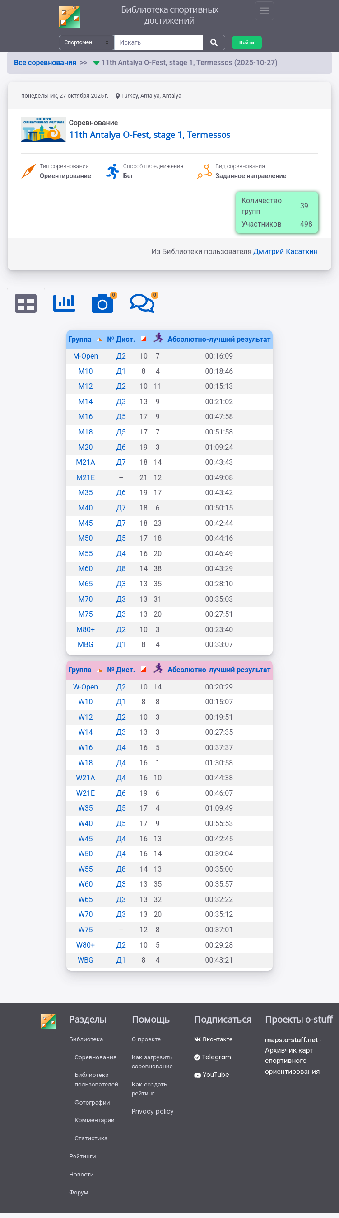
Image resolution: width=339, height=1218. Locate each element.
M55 (86, 553)
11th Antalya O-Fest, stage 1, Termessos (149, 134)
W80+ (85, 945)
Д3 (121, 401)
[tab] (26, 303)
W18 (85, 763)
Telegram (213, 1058)
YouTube (213, 1076)
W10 (85, 702)
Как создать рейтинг (150, 1091)
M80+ (85, 629)
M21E (85, 477)
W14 (85, 732)
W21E (85, 793)
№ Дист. (121, 339)
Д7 (121, 462)
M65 (86, 584)
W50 (85, 854)
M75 (86, 614)
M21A (85, 462)
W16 (85, 748)
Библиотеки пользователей (96, 1081)
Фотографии (92, 1104)
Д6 (121, 447)
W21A (85, 778)
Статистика (91, 1142)
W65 (85, 899)
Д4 (121, 553)
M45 (86, 523)
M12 (86, 386)
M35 (86, 493)
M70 (86, 599)
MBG (85, 645)
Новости (81, 1179)
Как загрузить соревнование (153, 1063)
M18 (86, 432)
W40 (85, 824)
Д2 (121, 356)
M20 (86, 447)
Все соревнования (45, 62)
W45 (85, 839)
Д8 (121, 569)
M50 (86, 538)
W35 (85, 808)
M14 (86, 401)
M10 (86, 371)
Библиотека (86, 1039)
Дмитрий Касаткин (285, 251)
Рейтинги (82, 1160)
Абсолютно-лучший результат (218, 339)
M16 (86, 417)
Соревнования (95, 1058)
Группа (80, 339)
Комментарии (94, 1123)
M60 (86, 569)
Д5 (121, 417)
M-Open (85, 356)
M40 (86, 508)
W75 (85, 930)
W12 (85, 717)
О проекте (147, 1039)
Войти (247, 42)
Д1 (121, 371)
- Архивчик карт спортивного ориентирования (294, 1056)
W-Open (85, 687)
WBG (85, 960)
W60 (85, 884)
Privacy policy (153, 1114)
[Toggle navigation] (264, 10)
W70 (85, 915)
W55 (85, 869)
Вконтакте (213, 1039)
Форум (78, 1197)
